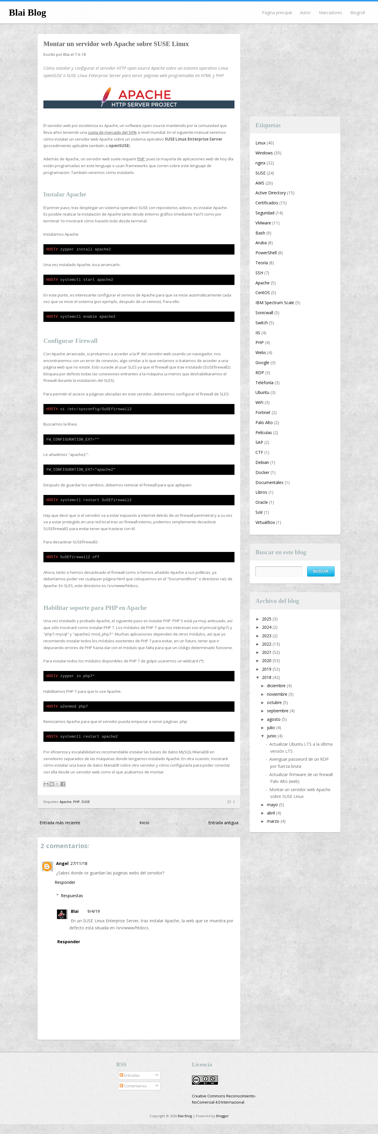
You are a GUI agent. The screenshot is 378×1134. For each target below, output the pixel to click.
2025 (267, 619)
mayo (273, 804)
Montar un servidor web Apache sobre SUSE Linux (116, 44)
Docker (262, 472)
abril (271, 813)
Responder (65, 892)
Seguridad (264, 213)
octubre (275, 702)
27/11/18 (78, 873)
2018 (267, 677)
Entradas (130, 1085)
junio (272, 736)
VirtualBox (265, 522)
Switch (261, 322)
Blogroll (357, 12)
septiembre (278, 710)
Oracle (261, 502)
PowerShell (266, 252)
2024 (267, 627)
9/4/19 (93, 921)
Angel (62, 873)
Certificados (266, 203)
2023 (267, 635)
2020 (267, 660)
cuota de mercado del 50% (112, 132)
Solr (259, 512)
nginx (260, 163)
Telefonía (264, 382)
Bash (260, 233)
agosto (274, 719)
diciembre (277, 685)
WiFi (259, 402)
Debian (262, 462)
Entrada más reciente (60, 832)
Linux (260, 143)
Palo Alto (264, 422)
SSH (259, 273)
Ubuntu (262, 392)
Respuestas (72, 905)
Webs (260, 352)
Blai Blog (27, 12)
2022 (267, 644)
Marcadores (330, 12)
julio (271, 727)
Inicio (144, 832)
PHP (141, 159)
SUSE (86, 811)
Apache (65, 811)
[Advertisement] (295, 71)
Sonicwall (264, 312)
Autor (305, 12)
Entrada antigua (223, 832)
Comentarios (133, 1095)
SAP (259, 442)
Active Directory (270, 192)
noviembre (278, 694)
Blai (75, 921)
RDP (259, 372)
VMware (263, 223)
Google (262, 362)
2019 (267, 669)
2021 (267, 652)
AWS (259, 183)
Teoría (261, 262)
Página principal (277, 12)
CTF (259, 452)
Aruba (261, 242)
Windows (264, 153)
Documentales (269, 482)
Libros (261, 492)
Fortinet (263, 412)
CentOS (262, 292)
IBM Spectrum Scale (274, 302)
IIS (257, 332)
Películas (263, 432)
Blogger (222, 1125)
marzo (274, 821)
